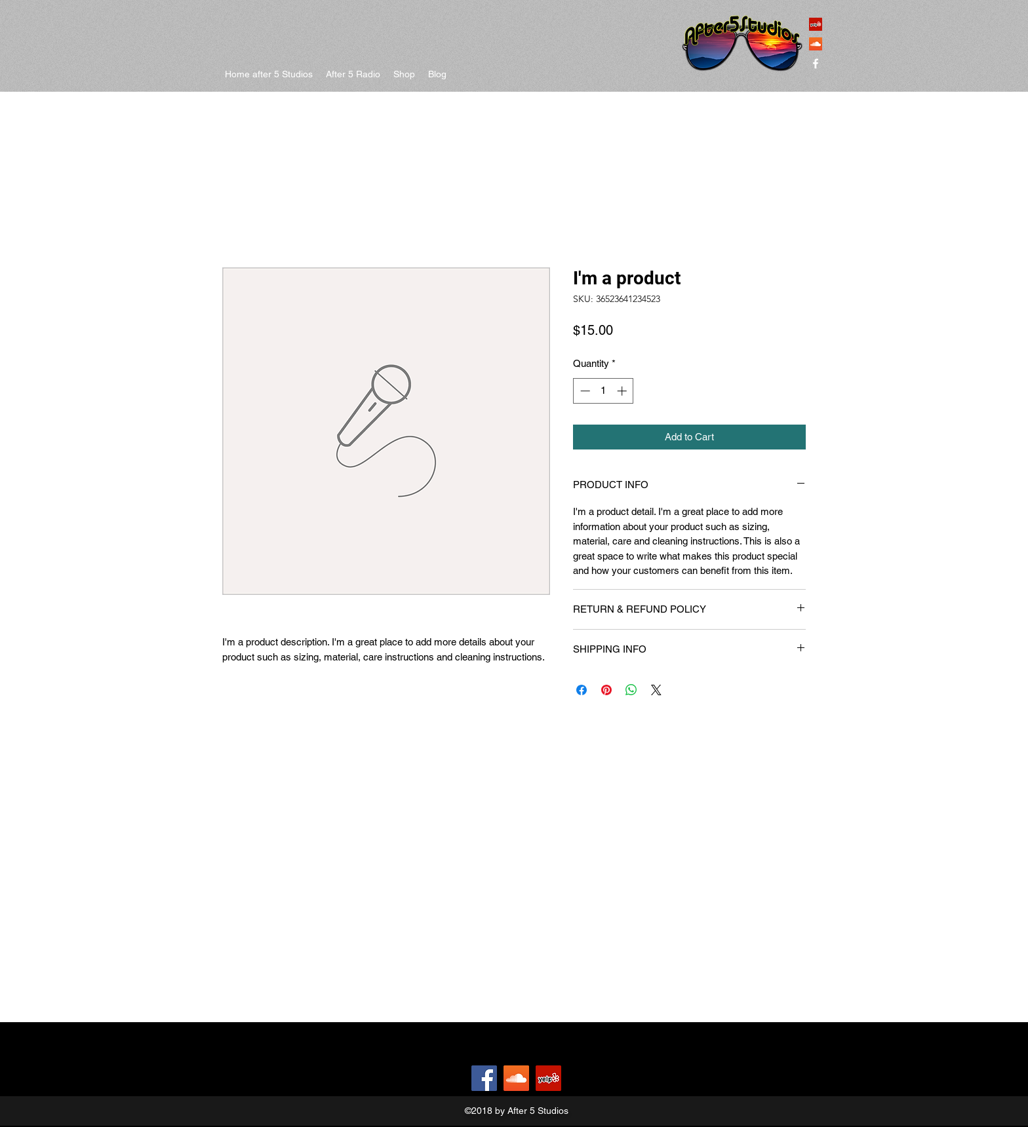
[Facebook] (484, 1078)
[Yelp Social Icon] (815, 24)
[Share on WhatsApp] (631, 690)
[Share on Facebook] (581, 690)
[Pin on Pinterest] (606, 690)
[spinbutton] (603, 391)
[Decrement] (584, 391)
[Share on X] (656, 690)
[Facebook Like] (435, 1078)
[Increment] (623, 391)
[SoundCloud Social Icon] (815, 43)
